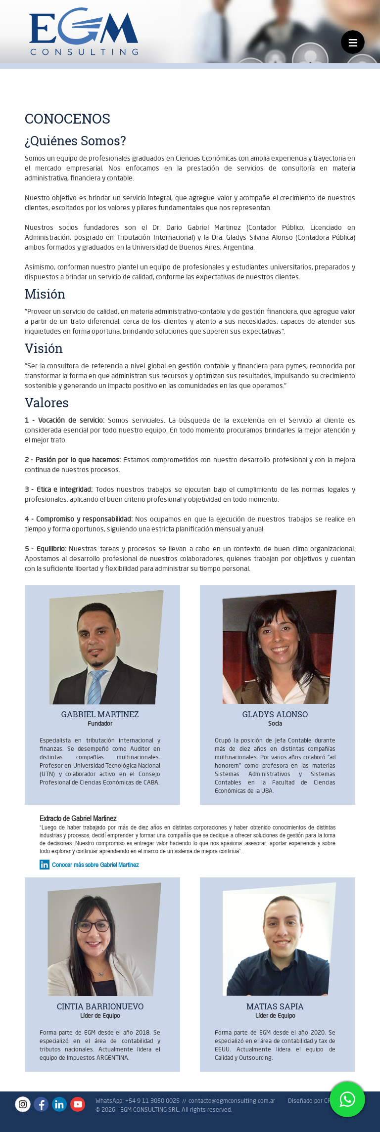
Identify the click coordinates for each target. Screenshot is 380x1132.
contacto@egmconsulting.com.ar (232, 1100)
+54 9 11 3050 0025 (152, 1100)
